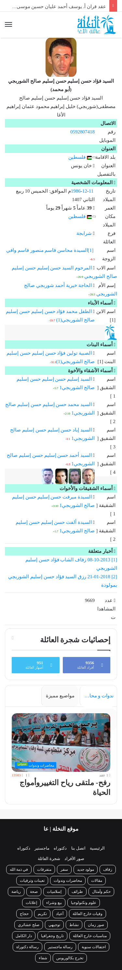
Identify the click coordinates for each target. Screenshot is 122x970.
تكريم (42, 913)
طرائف (77, 891)
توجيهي (54, 924)
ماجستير (41, 848)
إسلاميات (54, 891)
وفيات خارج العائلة (87, 913)
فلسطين (80, 157)
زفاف (107, 869)
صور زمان (96, 924)
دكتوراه (60, 848)
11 (91, 191)
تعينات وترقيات (32, 880)
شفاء (43, 958)
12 (84, 191)
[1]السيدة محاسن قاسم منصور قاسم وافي (49, 250)
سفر (64, 869)
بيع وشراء (54, 902)
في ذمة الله (19, 869)
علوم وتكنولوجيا (83, 902)
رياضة (16, 891)
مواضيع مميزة (60, 695)
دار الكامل (24, 936)
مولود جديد (85, 869)
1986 (76, 191)
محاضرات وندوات (68, 880)
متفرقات (44, 869)
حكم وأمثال (101, 891)
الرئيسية (97, 848)
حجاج (24, 913)
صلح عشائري (28, 924)
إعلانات (31, 902)
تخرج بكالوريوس (69, 958)
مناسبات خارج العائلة (90, 936)
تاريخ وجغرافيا (52, 936)
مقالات (96, 880)
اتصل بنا (78, 848)
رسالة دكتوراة (27, 947)
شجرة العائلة (49, 858)
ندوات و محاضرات (97, 695)
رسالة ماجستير (60, 947)
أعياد (59, 913)
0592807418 (82, 131)
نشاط (74, 924)
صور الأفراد (74, 858)
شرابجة (84, 233)
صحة (34, 891)
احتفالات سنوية (94, 947)
